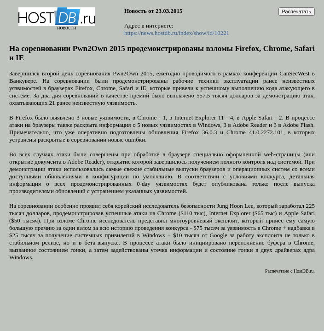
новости (66, 27)
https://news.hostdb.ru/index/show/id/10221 (176, 32)
